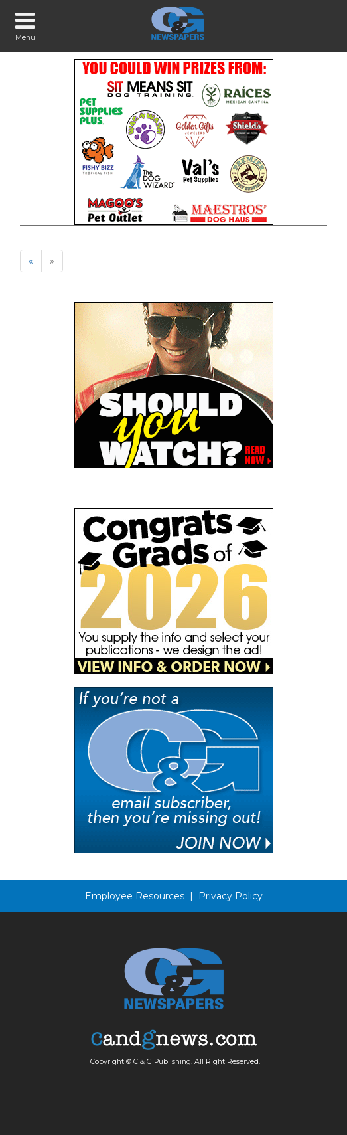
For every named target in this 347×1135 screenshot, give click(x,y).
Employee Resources (134, 896)
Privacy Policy (230, 896)
